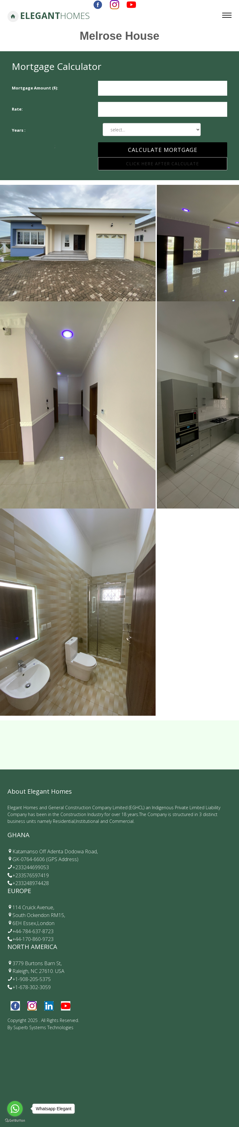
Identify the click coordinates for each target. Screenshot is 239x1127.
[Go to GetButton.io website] (15, 1121)
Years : (19, 130)
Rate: (17, 109)
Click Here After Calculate (162, 164)
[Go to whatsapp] (15, 1108)
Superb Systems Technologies (43, 1027)
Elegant (55, 15)
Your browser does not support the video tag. (119, 1075)
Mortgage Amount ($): (35, 88)
